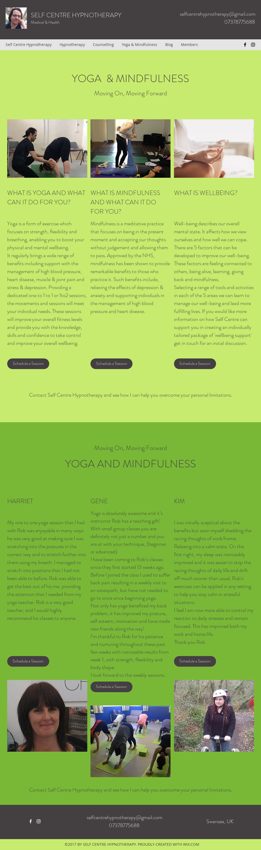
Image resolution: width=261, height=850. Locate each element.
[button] (28, 661)
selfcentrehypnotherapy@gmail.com (217, 14)
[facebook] (245, 44)
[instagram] (253, 44)
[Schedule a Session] (28, 363)
